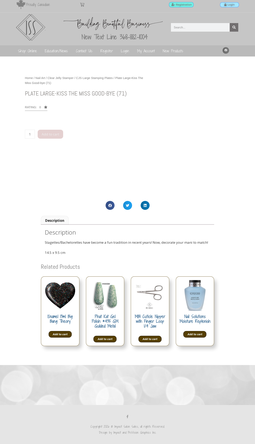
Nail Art (40, 78)
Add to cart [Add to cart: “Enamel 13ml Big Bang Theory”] (60, 334)
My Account (146, 51)
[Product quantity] (30, 134)
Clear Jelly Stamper (60, 78)
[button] (226, 50)
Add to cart (50, 134)
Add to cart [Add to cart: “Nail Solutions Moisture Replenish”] (194, 334)
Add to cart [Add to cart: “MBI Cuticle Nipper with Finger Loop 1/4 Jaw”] (150, 339)
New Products (173, 51)
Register (106, 51)
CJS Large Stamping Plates (94, 78)
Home (29, 78)
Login (125, 51)
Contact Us (84, 51)
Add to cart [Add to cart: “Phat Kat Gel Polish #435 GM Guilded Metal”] (105, 339)
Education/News (56, 51)
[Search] (234, 27)
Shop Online (27, 51)
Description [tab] (54, 220)
